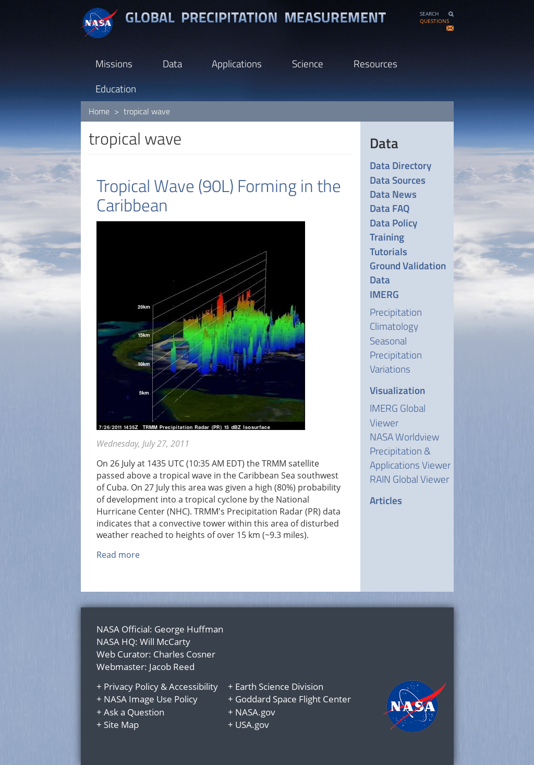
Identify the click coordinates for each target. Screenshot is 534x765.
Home (99, 111)
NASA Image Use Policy (151, 699)
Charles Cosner (184, 654)
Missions (113, 63)
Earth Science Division (279, 686)
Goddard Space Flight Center (293, 699)
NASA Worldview (404, 436)
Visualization (397, 390)
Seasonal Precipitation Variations (396, 354)
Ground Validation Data (408, 272)
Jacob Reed (172, 667)
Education (115, 88)
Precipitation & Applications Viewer (410, 458)
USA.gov (252, 725)
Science (307, 63)
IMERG (384, 294)
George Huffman (188, 629)
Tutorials (388, 251)
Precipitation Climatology (396, 319)
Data (172, 63)
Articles (386, 500)
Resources (375, 63)
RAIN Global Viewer (409, 479)
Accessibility (193, 686)
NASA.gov (255, 712)
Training (387, 237)
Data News (393, 194)
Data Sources (398, 180)
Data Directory (400, 165)
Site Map (121, 725)
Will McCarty (165, 642)
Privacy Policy (131, 686)
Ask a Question (134, 712)
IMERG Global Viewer (398, 415)
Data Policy (393, 223)
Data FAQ (389, 208)
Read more (118, 554)
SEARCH (429, 13)
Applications (237, 63)
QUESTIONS (434, 21)
